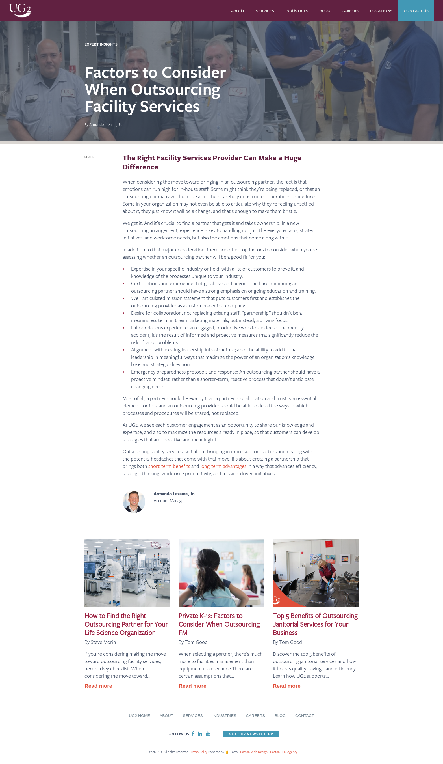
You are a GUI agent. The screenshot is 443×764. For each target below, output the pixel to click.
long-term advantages (223, 466)
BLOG (280, 715)
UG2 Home (139, 715)
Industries (224, 715)
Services (193, 715)
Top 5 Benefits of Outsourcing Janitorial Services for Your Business (315, 624)
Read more (98, 686)
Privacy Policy (198, 752)
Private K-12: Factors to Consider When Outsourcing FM (219, 624)
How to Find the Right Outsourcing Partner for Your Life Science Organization (126, 624)
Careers (255, 715)
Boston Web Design (254, 752)
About (166, 715)
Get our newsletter (251, 734)
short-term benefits (169, 466)
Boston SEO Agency (283, 752)
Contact (304, 715)
